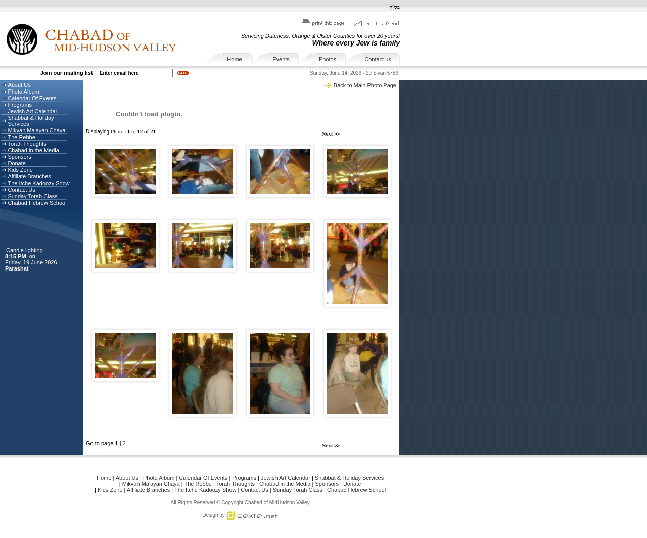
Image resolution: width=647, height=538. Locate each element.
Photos (327, 59)
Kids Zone (20, 170)
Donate (16, 163)
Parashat (17, 268)
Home (234, 59)
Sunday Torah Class (32, 196)
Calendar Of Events (32, 98)
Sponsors (19, 157)
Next (328, 133)
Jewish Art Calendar (32, 111)
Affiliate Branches (29, 176)
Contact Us (21, 190)
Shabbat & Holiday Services (349, 478)
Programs (20, 105)
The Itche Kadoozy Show (38, 183)
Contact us (377, 59)
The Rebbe (21, 137)
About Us (19, 85)
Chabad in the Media (33, 150)
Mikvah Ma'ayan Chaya (36, 130)
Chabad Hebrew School (37, 203)
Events (281, 59)
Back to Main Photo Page (365, 85)
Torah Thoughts (27, 144)
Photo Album (23, 91)
